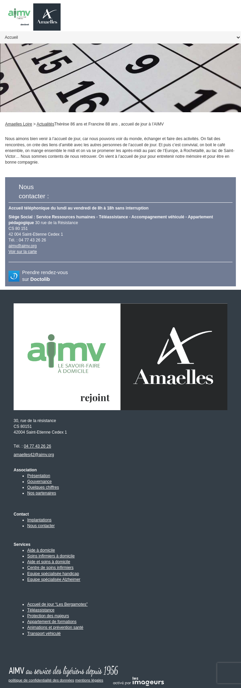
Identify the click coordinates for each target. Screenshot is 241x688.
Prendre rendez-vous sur (45, 276)
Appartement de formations (52, 621)
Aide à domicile (41, 550)
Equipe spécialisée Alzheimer (53, 579)
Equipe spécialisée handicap (53, 573)
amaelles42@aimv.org (34, 454)
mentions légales (89, 680)
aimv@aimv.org (23, 246)
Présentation (38, 475)
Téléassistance (40, 610)
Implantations (39, 520)
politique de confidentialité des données (41, 680)
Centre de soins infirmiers (50, 567)
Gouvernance (39, 481)
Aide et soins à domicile (48, 561)
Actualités (45, 124)
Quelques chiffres (43, 487)
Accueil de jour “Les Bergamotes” (57, 604)
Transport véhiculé (44, 633)
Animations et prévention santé (55, 627)
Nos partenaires (41, 493)
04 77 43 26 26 (37, 446)
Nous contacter (41, 525)
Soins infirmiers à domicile (51, 556)
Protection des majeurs (48, 616)
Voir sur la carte (23, 251)
